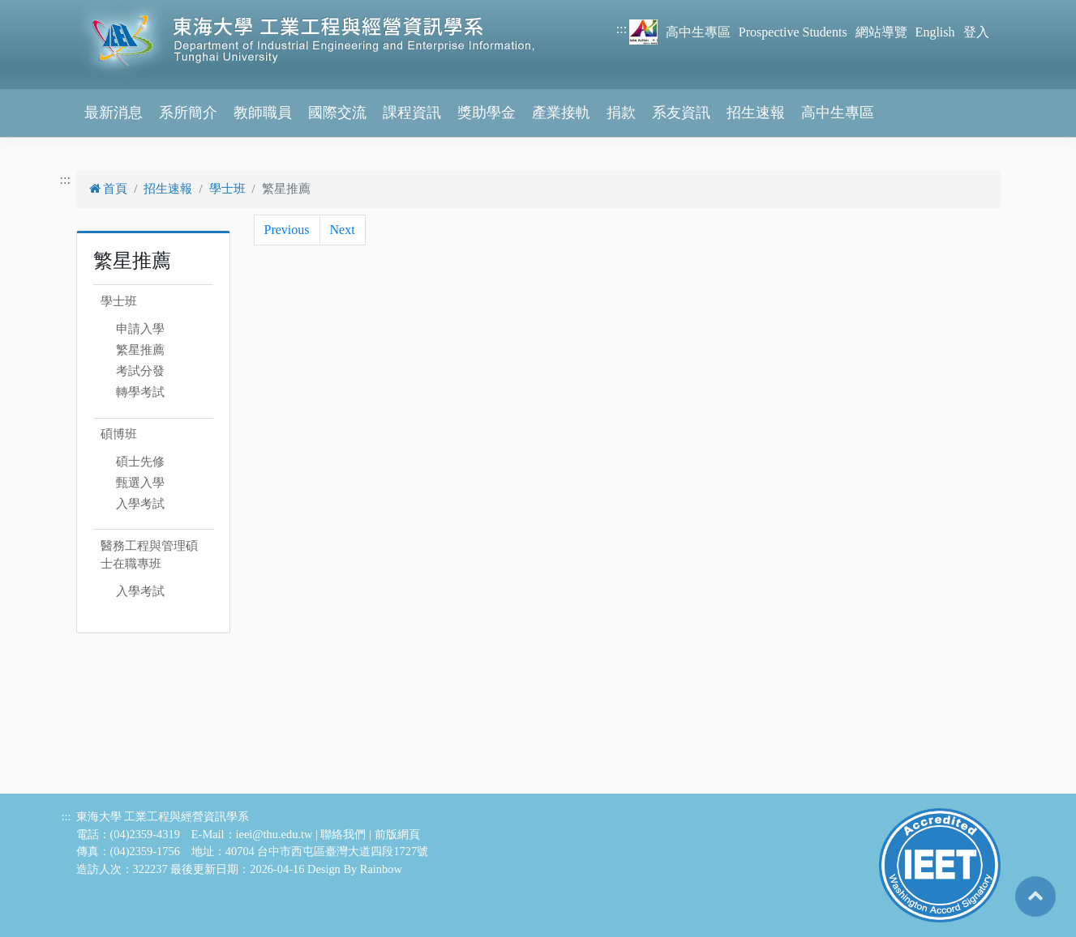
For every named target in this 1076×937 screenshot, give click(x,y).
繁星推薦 (140, 349)
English (935, 32)
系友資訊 (681, 112)
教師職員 (263, 112)
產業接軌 (561, 112)
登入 (976, 32)
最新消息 (113, 112)
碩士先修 (140, 461)
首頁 (108, 188)
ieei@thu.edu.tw (274, 834)
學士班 (227, 188)
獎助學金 (486, 112)
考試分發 (140, 370)
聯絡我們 (343, 834)
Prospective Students (793, 32)
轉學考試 (140, 391)
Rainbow (381, 868)
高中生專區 (698, 32)
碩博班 (119, 434)
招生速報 (756, 112)
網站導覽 (881, 32)
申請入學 (140, 328)
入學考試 (140, 503)
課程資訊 (412, 112)
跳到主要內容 (39, 9)
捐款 (621, 112)
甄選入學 (140, 482)
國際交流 (337, 112)
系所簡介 (188, 112)
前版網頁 (397, 834)
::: (621, 29)
